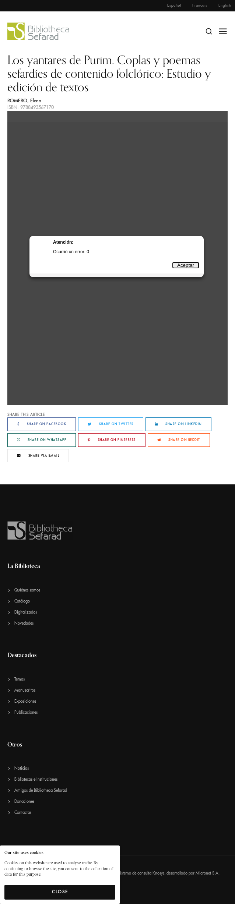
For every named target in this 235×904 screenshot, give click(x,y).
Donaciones (24, 801)
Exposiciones (25, 701)
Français (199, 5)
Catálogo (22, 601)
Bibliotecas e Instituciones (35, 779)
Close (60, 892)
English (224, 5)
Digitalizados (25, 612)
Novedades (24, 623)
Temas (19, 679)
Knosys (158, 873)
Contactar (22, 813)
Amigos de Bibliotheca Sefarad (40, 790)
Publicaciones (26, 712)
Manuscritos (24, 690)
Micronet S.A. (208, 873)
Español (174, 5)
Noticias (21, 768)
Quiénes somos (27, 590)
